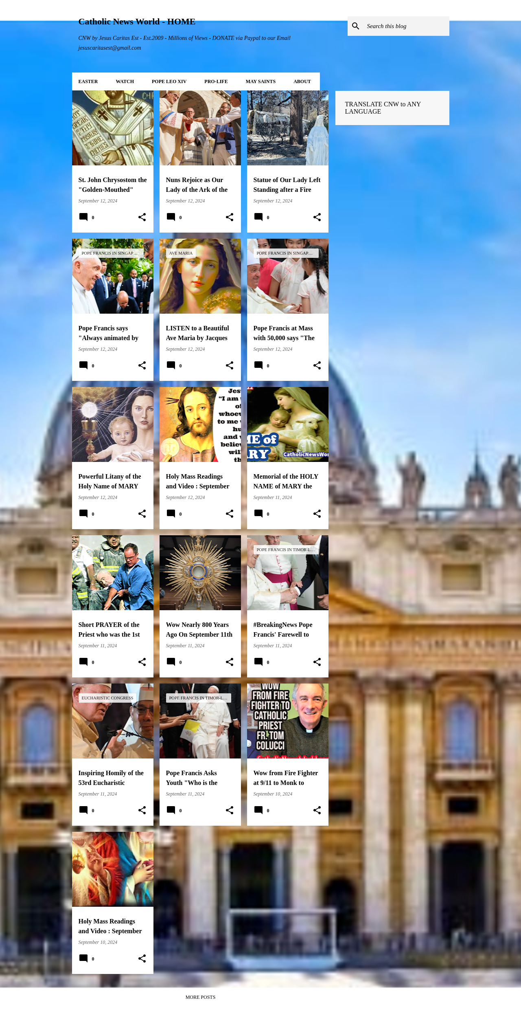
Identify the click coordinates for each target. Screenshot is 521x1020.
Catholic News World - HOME (137, 21)
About (302, 81)
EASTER (88, 81)
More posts (201, 997)
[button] (142, 217)
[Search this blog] (406, 26)
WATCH (125, 81)
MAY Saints (261, 81)
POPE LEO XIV (169, 81)
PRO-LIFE (216, 81)
